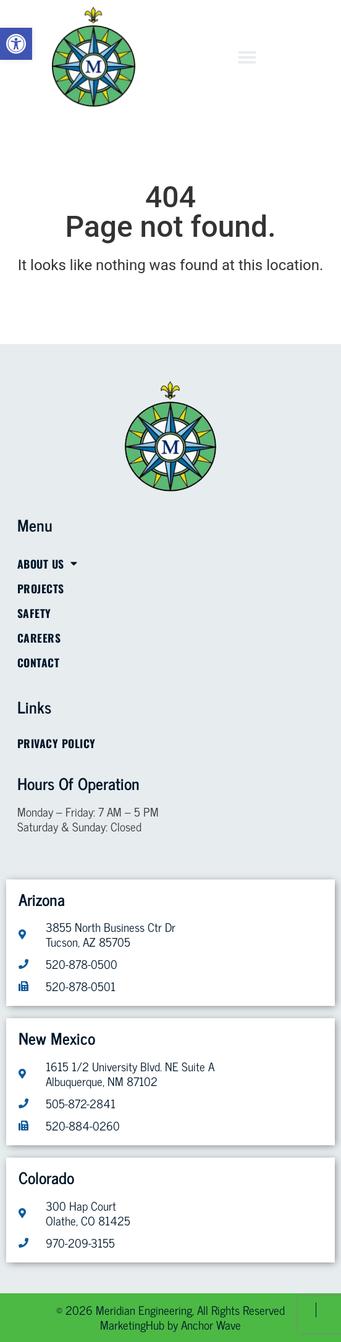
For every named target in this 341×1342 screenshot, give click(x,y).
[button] (247, 57)
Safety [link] (34, 613)
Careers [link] (39, 638)
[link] (16, 44)
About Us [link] (47, 563)
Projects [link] (40, 588)
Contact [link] (38, 662)
